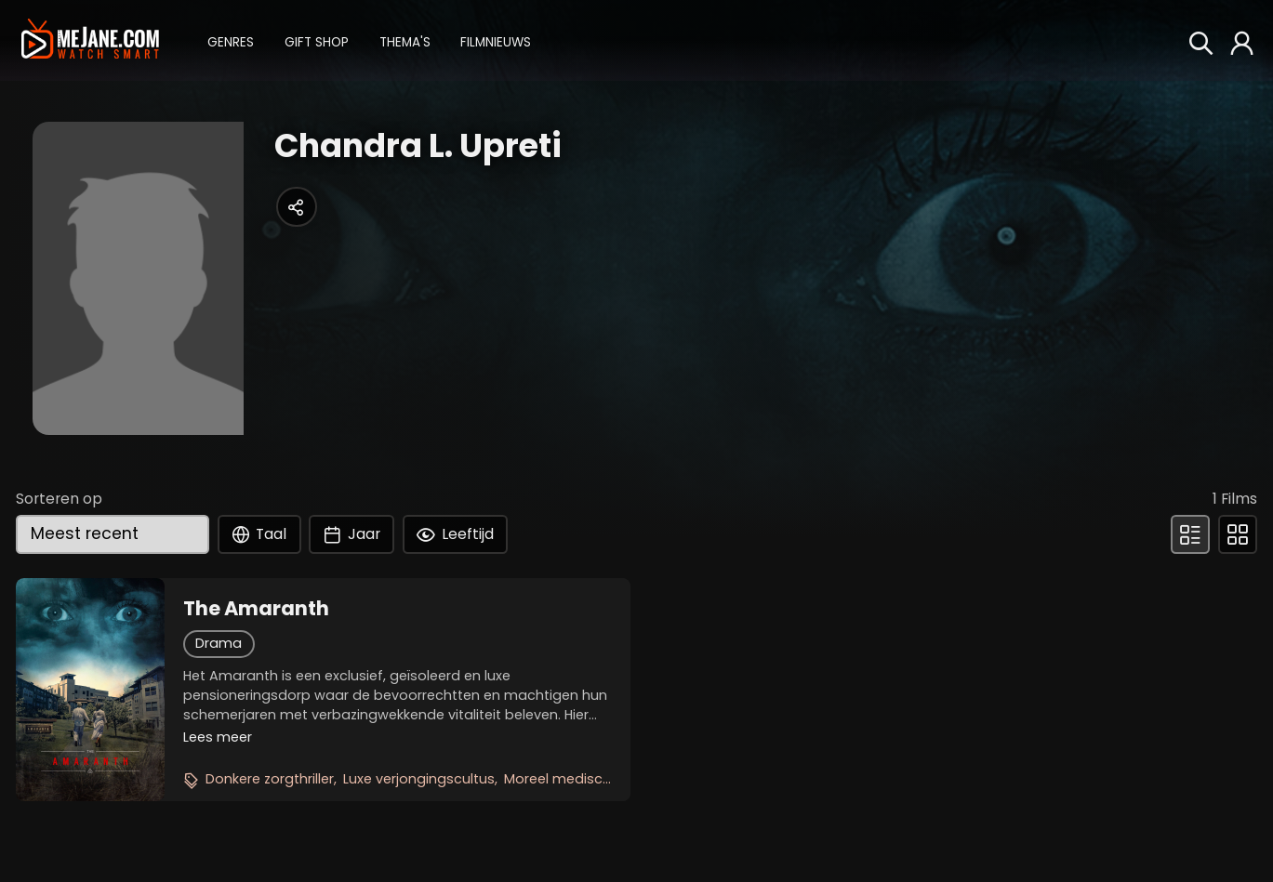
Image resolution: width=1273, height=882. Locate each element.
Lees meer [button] (217, 737)
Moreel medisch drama (582, 779)
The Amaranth (256, 609)
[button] (230, 40)
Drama (218, 643)
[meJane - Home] (90, 40)
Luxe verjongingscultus (419, 779)
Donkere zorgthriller (270, 779)
